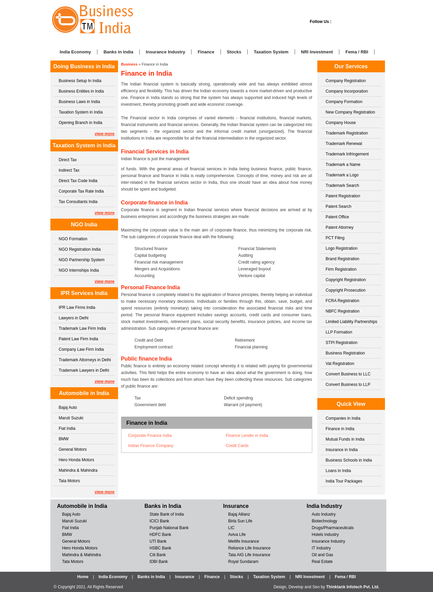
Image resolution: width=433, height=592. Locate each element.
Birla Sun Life (240, 521)
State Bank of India (167, 514)
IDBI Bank (159, 561)
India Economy (75, 51)
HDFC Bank (160, 534)
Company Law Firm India (81, 349)
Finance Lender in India (247, 435)
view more (105, 133)
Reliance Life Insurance (249, 548)
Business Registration (345, 353)
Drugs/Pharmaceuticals (333, 527)
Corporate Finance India (150, 435)
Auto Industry (324, 514)
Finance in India (340, 428)
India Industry (324, 506)
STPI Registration (342, 342)
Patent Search (338, 206)
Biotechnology (324, 521)
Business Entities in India (81, 91)
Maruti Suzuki (71, 418)
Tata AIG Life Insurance (249, 554)
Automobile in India (84, 393)
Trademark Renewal (344, 143)
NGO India (84, 224)
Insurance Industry (165, 51)
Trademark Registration (347, 133)
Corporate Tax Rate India (81, 191)
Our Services (351, 66)
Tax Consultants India (78, 201)
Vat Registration (340, 363)
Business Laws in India (79, 101)
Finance (206, 51)
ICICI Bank (159, 521)
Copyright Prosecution (346, 290)
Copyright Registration (346, 279)
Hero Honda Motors (76, 460)
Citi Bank (158, 554)
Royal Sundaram (243, 561)
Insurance (236, 506)
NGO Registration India (80, 249)
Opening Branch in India (80, 122)
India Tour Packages (344, 481)
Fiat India (67, 428)
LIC (231, 527)
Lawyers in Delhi (74, 318)
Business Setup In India (80, 80)
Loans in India (338, 470)
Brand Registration (342, 258)
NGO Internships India (79, 270)
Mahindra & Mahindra (78, 470)
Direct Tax (68, 159)
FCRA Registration (342, 300)
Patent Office (337, 217)
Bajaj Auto (68, 407)
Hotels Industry (325, 534)
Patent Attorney (340, 227)
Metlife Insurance (243, 541)
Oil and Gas (322, 554)
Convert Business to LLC (348, 374)
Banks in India (118, 51)
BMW (64, 439)
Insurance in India (342, 449)
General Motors (73, 449)
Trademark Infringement (347, 154)
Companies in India (343, 418)
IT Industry (321, 548)
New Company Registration (350, 112)
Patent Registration (343, 196)
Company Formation (344, 101)
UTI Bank (158, 541)
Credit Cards (237, 445)
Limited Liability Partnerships (352, 321)
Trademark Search (342, 185)
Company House (341, 122)
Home (82, 576)
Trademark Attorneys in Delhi (85, 359)
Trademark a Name (343, 164)
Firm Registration (341, 269)
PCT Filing (335, 238)
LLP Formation (339, 332)
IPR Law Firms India (77, 307)
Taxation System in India (81, 112)
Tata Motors (69, 480)
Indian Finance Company (150, 445)
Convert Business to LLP (348, 384)
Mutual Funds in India (345, 439)
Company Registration (346, 80)
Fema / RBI (356, 51)
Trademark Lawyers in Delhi (84, 370)
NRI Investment (317, 51)
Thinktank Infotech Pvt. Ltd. (352, 587)
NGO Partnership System (82, 259)
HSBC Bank (160, 548)
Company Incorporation (347, 91)
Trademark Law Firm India (82, 328)
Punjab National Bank (169, 527)
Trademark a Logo (342, 175)
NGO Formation (73, 239)
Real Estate (322, 561)
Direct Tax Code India (78, 180)
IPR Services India (84, 293)
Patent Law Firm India (78, 339)
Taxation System (271, 51)
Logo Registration (342, 248)
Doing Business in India (84, 66)
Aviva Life (237, 534)
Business (129, 64)
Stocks (234, 51)
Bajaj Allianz (239, 514)
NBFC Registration (343, 311)
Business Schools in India (349, 460)
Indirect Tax (69, 170)
